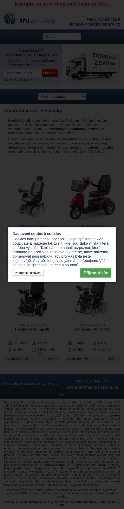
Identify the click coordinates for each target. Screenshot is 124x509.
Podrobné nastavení (28, 272)
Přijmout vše (96, 273)
